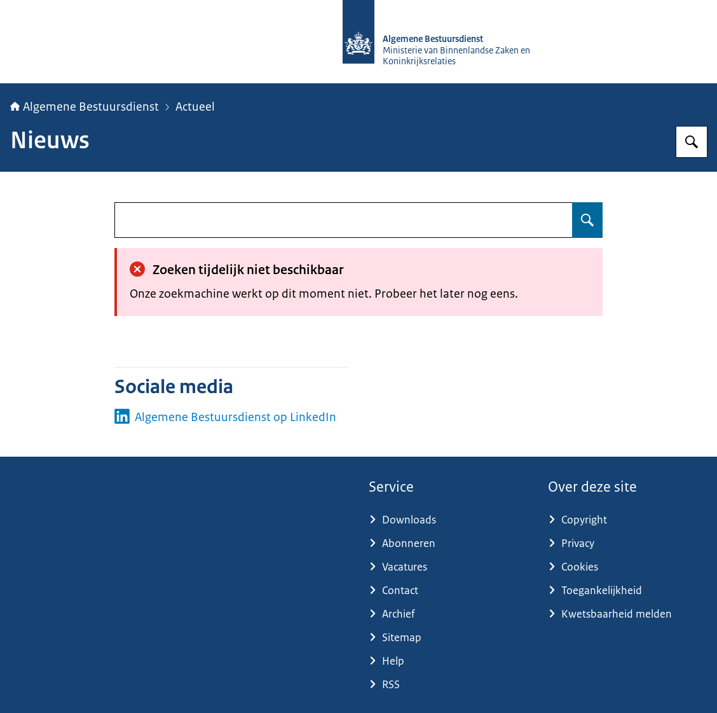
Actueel (195, 106)
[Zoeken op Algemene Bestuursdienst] (691, 142)
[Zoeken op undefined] (587, 220)
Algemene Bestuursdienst (84, 106)
